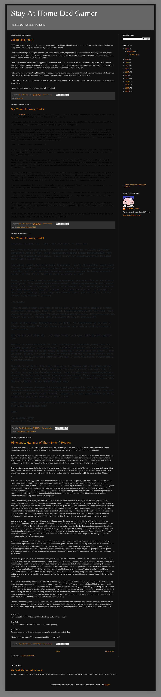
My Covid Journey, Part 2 (27, 109)
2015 (127, 82)
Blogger (107, 685)
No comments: (48, 95)
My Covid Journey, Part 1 (27, 238)
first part (22, 114)
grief (18, 98)
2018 (127, 72)
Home (58, 651)
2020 (127, 66)
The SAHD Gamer (132, 209)
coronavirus (21, 227)
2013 (127, 88)
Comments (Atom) (27, 655)
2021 (127, 62)
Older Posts (109, 651)
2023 (127, 49)
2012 (127, 91)
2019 (127, 69)
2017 (127, 75)
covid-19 (33, 227)
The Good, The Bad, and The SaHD (27, 670)
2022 (127, 59)
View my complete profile (132, 215)
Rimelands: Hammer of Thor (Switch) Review (41, 442)
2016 (127, 78)
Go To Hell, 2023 (22, 40)
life (22, 98)
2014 (127, 85)
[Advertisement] (131, 138)
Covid (27, 227)
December (131, 52)
